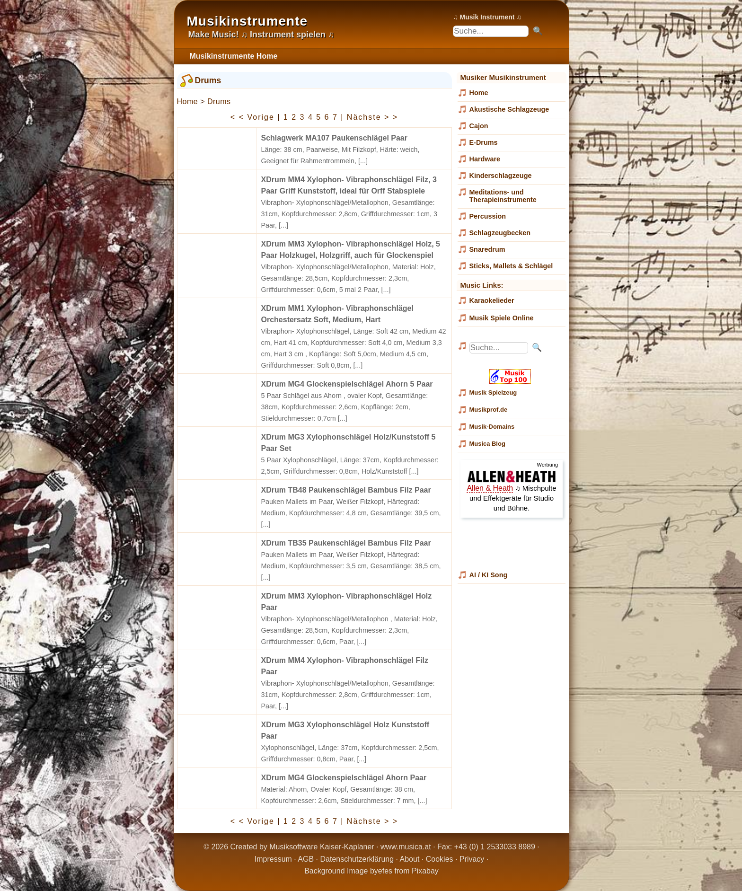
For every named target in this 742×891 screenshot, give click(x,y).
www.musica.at (405, 847)
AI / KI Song (488, 575)
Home (187, 101)
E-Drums (483, 142)
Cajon (478, 126)
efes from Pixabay (408, 871)
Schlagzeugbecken (500, 233)
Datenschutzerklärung (357, 859)
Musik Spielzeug (493, 392)
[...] (363, 161)
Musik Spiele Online (501, 318)
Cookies (439, 859)
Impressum (273, 859)
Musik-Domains (492, 426)
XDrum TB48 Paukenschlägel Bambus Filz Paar (346, 490)
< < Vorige (252, 117)
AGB (306, 859)
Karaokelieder (491, 300)
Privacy (471, 859)
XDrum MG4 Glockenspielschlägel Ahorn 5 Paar (347, 384)
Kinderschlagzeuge (500, 175)
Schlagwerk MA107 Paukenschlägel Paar (334, 138)
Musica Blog (487, 443)
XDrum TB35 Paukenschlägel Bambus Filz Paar (346, 543)
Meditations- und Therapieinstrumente (503, 195)
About (410, 859)
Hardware (485, 159)
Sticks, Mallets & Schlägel (511, 266)
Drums (219, 101)
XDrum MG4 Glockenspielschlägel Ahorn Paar (344, 778)
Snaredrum (487, 249)
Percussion (487, 216)
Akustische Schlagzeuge (509, 109)
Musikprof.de (488, 409)
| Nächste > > (369, 117)
